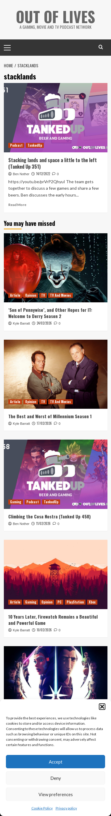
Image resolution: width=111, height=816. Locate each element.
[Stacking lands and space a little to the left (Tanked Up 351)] (55, 117)
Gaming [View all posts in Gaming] (15, 501)
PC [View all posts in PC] (59, 602)
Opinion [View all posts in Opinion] (30, 295)
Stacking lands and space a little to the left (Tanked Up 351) (52, 163)
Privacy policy (66, 808)
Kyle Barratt (21, 323)
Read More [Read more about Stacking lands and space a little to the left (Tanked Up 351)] (17, 204)
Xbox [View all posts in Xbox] (92, 602)
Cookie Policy (42, 808)
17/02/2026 (44, 423)
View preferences (55, 794)
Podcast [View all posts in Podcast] (16, 145)
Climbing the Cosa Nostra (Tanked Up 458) (49, 516)
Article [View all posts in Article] (15, 295)
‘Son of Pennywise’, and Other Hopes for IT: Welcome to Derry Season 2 (50, 312)
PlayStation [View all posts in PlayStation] (75, 602)
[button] (102, 707)
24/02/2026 (44, 323)
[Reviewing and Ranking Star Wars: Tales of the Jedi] (55, 680)
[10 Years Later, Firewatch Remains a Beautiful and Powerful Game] (55, 574)
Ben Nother (21, 174)
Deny (55, 778)
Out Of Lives (55, 16)
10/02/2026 (44, 629)
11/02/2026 (43, 523)
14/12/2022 (43, 173)
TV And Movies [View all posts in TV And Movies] (60, 295)
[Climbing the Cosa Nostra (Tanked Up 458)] (55, 474)
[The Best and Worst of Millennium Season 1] (55, 374)
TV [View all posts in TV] (43, 295)
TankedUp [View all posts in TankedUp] (35, 145)
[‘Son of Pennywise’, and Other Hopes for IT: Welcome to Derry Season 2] (55, 267)
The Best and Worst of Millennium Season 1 (50, 416)
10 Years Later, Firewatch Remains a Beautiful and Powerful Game (53, 619)
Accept (55, 761)
